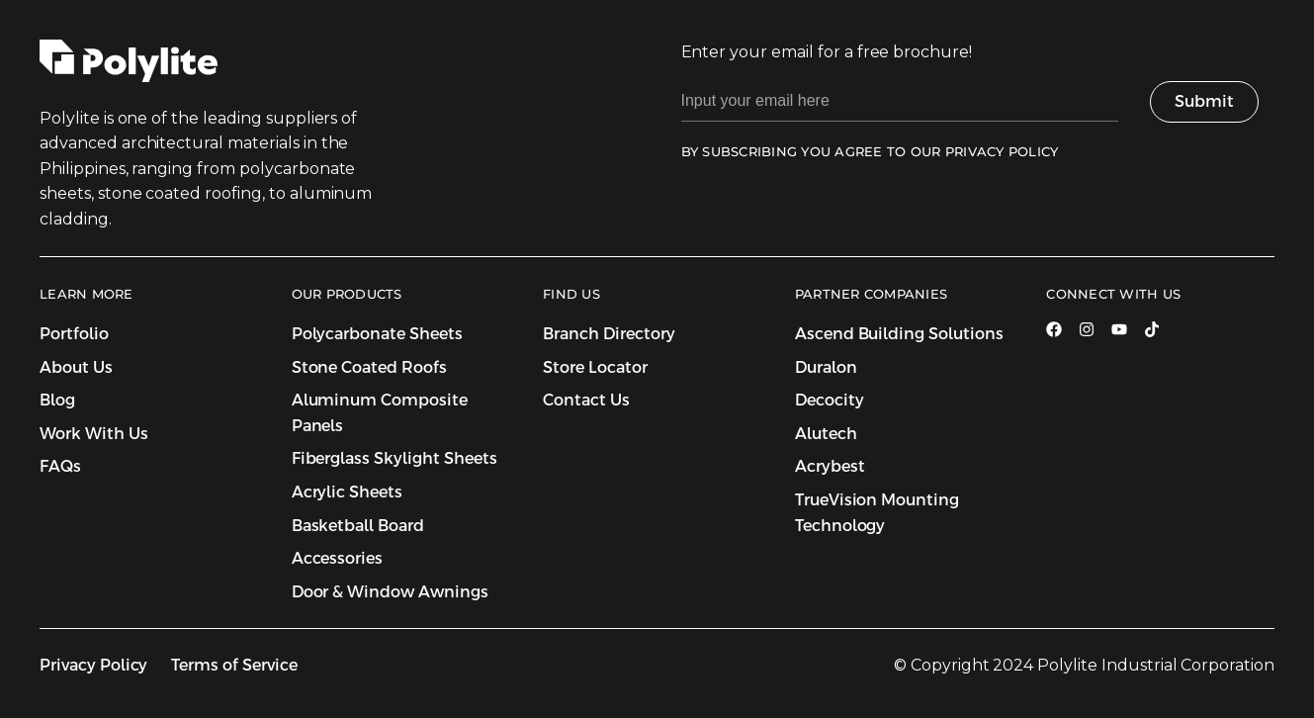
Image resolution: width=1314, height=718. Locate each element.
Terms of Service (234, 665)
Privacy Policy (93, 665)
